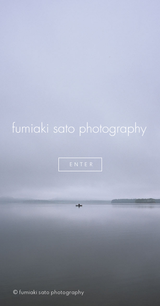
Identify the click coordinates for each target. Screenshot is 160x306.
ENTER (82, 164)
